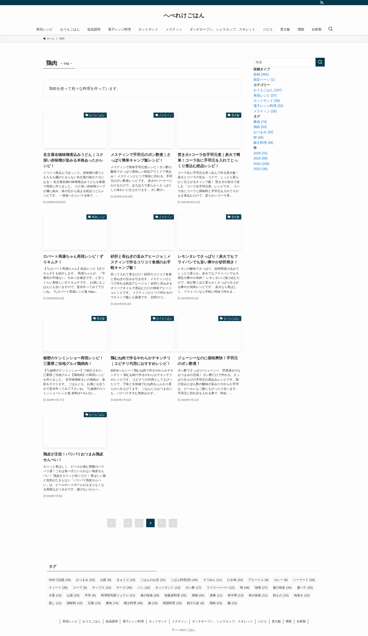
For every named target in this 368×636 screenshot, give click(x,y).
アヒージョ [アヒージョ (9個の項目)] (258, 580)
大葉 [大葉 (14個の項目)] (55, 595)
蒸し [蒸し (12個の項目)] (55, 603)
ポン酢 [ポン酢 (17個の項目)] (193, 587)
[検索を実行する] (320, 62)
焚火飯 (276, 621)
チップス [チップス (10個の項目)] (101, 587)
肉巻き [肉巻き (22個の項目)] (302, 595)
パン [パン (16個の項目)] (144, 587)
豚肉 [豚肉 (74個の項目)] (112, 603)
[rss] (322, 2)
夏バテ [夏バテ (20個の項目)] (305, 587)
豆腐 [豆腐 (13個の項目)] (94, 603)
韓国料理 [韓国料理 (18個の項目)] (172, 603)
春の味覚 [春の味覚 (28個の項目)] (150, 595)
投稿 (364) (261, 74)
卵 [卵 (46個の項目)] (245, 587)
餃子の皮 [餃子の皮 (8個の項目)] (195, 603)
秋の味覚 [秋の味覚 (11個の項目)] (258, 595)
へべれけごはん (184, 15)
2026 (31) (260, 153)
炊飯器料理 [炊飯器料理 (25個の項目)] (175, 595)
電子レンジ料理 (133, 621)
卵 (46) (258, 137)
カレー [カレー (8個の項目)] (281, 580)
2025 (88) (260, 158)
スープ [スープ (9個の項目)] (80, 587)
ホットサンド (158, 621)
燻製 (289, 621)
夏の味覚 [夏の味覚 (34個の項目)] (282, 587)
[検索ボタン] (330, 29)
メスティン (179, 621)
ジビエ (262, 621)
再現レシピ (70, 621)
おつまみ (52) (263, 132)
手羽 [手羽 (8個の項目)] (90, 595)
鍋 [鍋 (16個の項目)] (153, 603)
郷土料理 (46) (263, 142)
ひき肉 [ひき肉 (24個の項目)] (235, 580)
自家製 (301, 621)
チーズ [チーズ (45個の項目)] (124, 587)
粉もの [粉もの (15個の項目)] (281, 595)
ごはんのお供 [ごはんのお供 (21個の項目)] (153, 580)
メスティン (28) (265, 111)
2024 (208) (261, 164)
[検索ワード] (289, 62)
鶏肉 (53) (260, 127)
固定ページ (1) (264, 79)
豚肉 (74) (260, 122)
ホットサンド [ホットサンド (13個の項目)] (167, 587)
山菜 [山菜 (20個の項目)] (73, 595)
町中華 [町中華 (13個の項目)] (236, 595)
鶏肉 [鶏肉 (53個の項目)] (216, 603)
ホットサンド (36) (266, 100)
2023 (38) (260, 169)
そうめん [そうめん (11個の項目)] (212, 580)
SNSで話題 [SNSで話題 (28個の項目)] (60, 580)
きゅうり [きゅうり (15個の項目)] (126, 580)
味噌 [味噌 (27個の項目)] (261, 587)
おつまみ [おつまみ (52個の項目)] (85, 580)
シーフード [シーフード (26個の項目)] (304, 580)
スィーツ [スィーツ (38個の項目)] (58, 587)
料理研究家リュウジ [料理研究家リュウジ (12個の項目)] (118, 595)
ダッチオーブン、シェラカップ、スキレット (222, 621)
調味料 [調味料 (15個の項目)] (75, 603)
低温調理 (112, 621)
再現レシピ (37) (265, 95)
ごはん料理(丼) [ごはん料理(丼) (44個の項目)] (184, 580)
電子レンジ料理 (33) (268, 106)
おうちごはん (91, 621)
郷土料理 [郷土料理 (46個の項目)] (133, 603)
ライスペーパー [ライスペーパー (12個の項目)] (221, 587)
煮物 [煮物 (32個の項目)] (198, 595)
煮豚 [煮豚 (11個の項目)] (216, 595)
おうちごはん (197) (267, 90)
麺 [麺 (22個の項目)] (232, 603)
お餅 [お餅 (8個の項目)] (105, 580)
